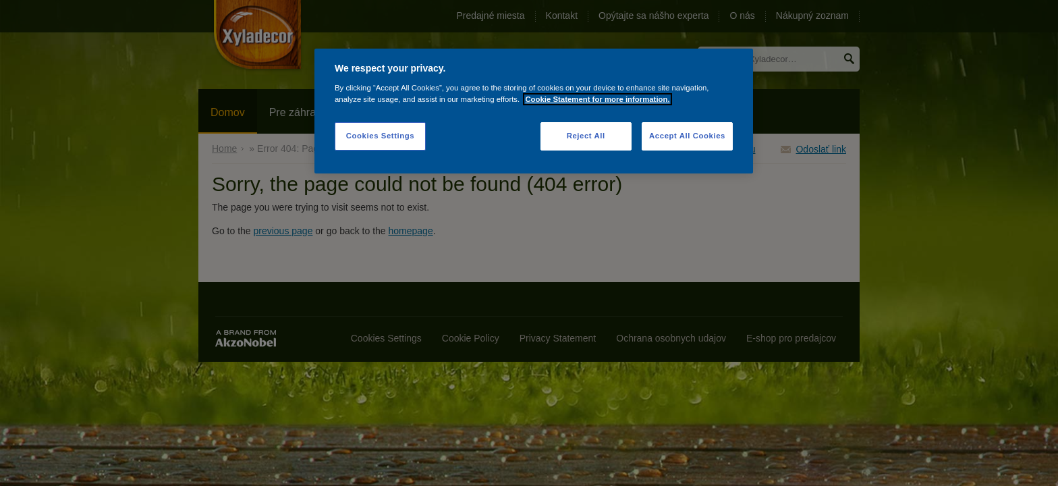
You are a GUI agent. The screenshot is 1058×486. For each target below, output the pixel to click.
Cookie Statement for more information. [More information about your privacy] (597, 99)
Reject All (586, 136)
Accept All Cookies (687, 136)
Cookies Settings (380, 136)
